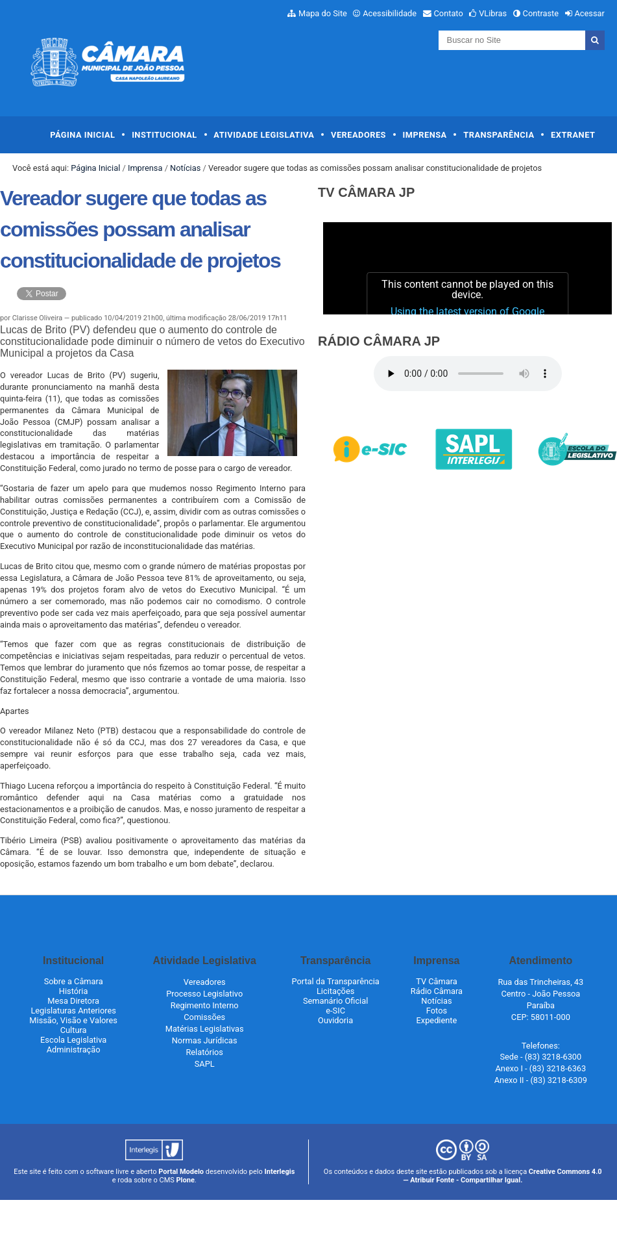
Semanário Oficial (335, 1001)
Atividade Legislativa (263, 135)
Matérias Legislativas (204, 1029)
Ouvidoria (335, 1020)
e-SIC (335, 1010)
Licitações (335, 991)
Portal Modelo (181, 1171)
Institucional (164, 135)
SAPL (205, 1064)
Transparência (498, 135)
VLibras (493, 13)
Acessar (589, 13)
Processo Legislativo (204, 994)
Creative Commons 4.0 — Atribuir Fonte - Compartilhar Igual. (502, 1175)
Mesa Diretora (73, 1001)
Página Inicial (82, 135)
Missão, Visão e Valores (73, 1020)
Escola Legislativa (73, 1040)
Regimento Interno (205, 1005)
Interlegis (280, 1171)
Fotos (436, 1010)
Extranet (573, 135)
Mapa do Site (322, 13)
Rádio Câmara (437, 991)
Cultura (73, 1030)
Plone (185, 1180)
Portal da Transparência (335, 981)
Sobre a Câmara (73, 981)
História (73, 991)
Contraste (541, 13)
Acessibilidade (390, 13)
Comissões (204, 1017)
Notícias (185, 168)
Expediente (437, 1020)
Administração (74, 1049)
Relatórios (204, 1052)
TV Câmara (436, 981)
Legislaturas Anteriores (72, 1010)
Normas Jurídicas (204, 1040)
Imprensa (425, 135)
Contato (448, 13)
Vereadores (358, 135)
